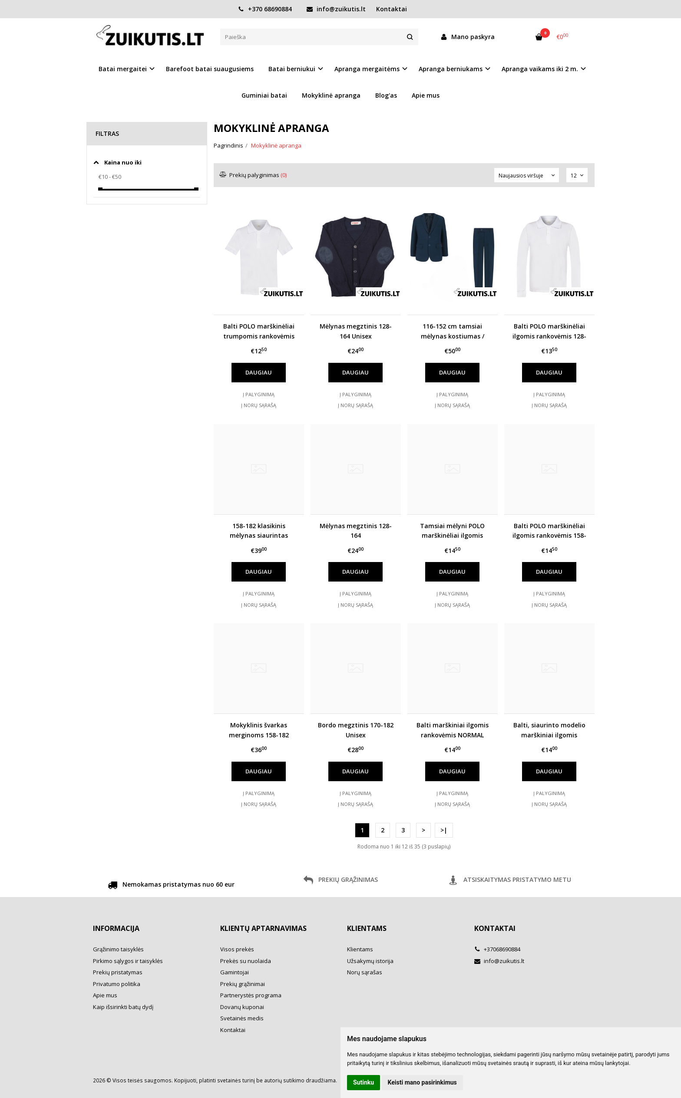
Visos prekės (237, 949)
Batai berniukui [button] (291, 69)
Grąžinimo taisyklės (118, 949)
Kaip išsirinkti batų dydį (123, 1007)
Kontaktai (391, 9)
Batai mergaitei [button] (123, 69)
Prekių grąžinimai (242, 984)
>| (443, 830)
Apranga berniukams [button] (451, 69)
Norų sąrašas (364, 972)
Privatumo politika (116, 984)
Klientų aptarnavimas (263, 928)
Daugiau (258, 372)
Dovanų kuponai (242, 1007)
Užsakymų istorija (370, 961)
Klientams (367, 928)
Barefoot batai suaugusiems (210, 69)
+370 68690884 (265, 9)
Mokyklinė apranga (331, 95)
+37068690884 (497, 949)
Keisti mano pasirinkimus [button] (422, 1082)
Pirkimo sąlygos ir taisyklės (128, 961)
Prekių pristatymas (117, 972)
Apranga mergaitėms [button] (367, 69)
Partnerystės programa (250, 995)
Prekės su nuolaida (245, 961)
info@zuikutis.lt (336, 9)
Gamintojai (234, 972)
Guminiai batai (264, 95)
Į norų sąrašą (258, 405)
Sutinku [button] (363, 1082)
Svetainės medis (242, 1018)
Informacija (116, 928)
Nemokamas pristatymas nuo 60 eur (171, 885)
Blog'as (386, 95)
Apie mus (426, 95)
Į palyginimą (258, 394)
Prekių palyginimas (253, 175)
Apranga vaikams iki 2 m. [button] (540, 69)
